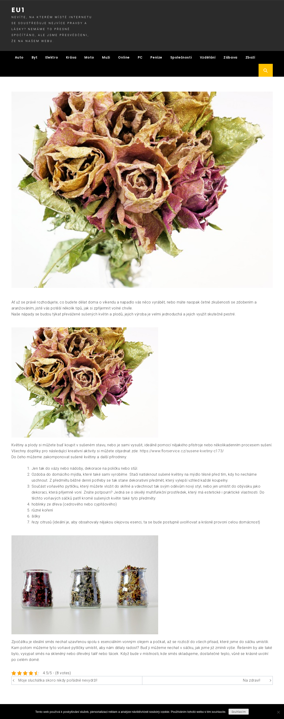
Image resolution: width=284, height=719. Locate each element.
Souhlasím (239, 711)
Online (124, 57)
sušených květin (95, 314)
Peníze (156, 57)
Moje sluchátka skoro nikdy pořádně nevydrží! (57, 680)
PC (140, 57)
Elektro (51, 57)
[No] (278, 712)
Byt (35, 57)
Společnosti (181, 57)
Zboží (250, 57)
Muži (106, 57)
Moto (89, 57)
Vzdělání (208, 57)
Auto (19, 57)
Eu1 (18, 10)
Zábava (230, 57)
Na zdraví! (251, 680)
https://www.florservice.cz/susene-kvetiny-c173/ (182, 451)
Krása (71, 57)
